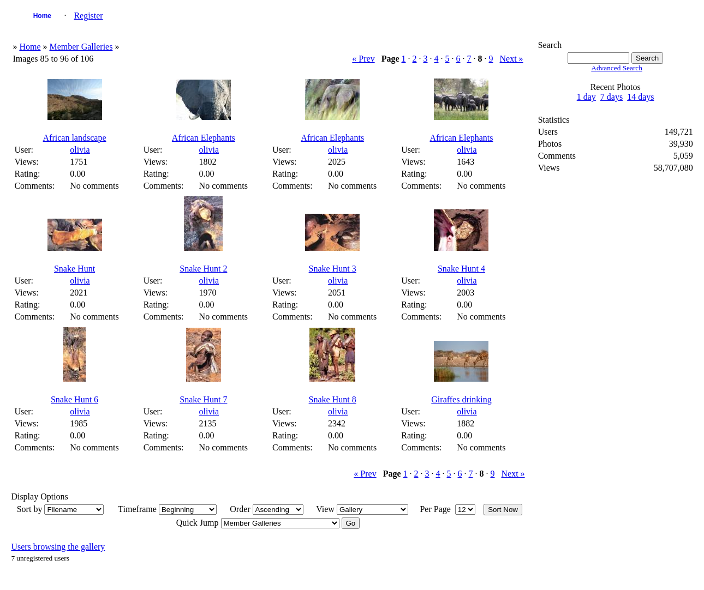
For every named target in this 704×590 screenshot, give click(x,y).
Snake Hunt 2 (203, 268)
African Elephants (203, 137)
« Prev (363, 58)
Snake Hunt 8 (332, 399)
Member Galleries (80, 46)
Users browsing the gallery (58, 546)
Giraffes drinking (461, 399)
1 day (586, 96)
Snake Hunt (74, 268)
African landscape (74, 137)
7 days (611, 96)
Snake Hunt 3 (332, 268)
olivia (80, 149)
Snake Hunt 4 (461, 268)
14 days (640, 96)
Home (42, 16)
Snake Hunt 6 (74, 399)
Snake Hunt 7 (203, 399)
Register (88, 15)
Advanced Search (616, 68)
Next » (511, 58)
